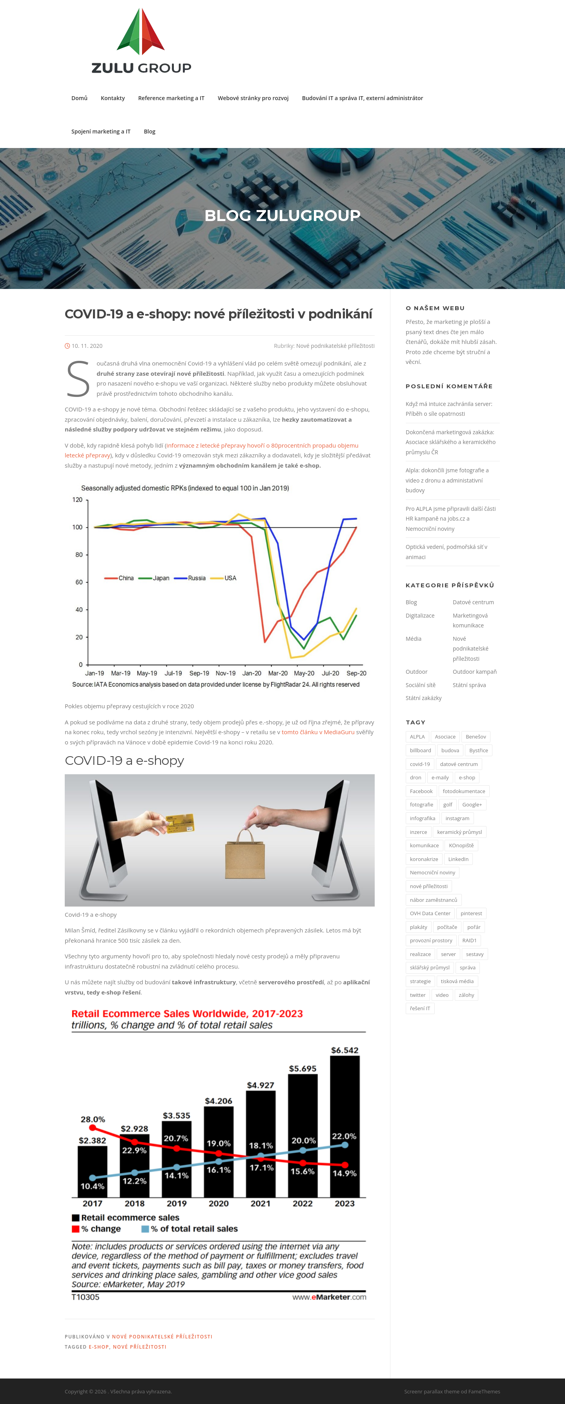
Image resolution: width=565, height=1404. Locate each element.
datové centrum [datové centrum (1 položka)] (459, 764)
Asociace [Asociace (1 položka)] (445, 736)
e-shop (99, 1347)
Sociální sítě (421, 685)
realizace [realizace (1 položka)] (420, 954)
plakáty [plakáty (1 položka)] (418, 927)
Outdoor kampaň (475, 671)
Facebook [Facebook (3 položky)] (421, 791)
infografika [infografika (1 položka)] (423, 818)
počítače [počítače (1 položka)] (447, 927)
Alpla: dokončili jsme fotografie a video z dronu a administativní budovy (447, 480)
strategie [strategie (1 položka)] (420, 981)
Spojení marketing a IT (101, 131)
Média (413, 638)
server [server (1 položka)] (448, 954)
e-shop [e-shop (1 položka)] (467, 777)
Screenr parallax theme (431, 1391)
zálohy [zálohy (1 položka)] (466, 994)
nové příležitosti (140, 1347)
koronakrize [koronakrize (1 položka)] (424, 859)
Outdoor (417, 671)
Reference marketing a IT (171, 98)
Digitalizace (420, 615)
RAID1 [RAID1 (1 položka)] (470, 940)
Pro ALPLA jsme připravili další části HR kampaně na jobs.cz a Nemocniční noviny (451, 518)
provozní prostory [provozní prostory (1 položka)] (431, 940)
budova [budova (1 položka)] (450, 750)
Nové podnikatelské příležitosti (335, 345)
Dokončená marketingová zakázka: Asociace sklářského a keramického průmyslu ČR (451, 442)
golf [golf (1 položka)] (447, 804)
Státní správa (469, 685)
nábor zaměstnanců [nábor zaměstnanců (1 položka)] (433, 899)
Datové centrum (473, 602)
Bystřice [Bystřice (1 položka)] (478, 750)
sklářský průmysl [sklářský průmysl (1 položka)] (430, 967)
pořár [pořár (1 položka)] (474, 927)
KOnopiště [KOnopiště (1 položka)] (461, 845)
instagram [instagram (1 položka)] (458, 818)
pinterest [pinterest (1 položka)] (471, 913)
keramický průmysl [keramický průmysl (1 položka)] (459, 831)
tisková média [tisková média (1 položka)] (457, 981)
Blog (149, 131)
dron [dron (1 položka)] (415, 777)
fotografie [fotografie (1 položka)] (421, 804)
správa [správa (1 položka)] (468, 967)
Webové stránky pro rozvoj (253, 98)
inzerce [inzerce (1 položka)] (418, 831)
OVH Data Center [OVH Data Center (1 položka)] (430, 913)
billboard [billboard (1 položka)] (420, 750)
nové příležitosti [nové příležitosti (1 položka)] (429, 886)
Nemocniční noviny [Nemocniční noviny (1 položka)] (432, 872)
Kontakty (113, 98)
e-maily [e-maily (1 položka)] (440, 777)
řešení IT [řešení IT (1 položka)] (420, 1008)
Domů (79, 98)
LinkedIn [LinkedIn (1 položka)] (458, 859)
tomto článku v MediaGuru (318, 732)
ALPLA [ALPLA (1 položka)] (417, 736)
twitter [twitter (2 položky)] (418, 994)
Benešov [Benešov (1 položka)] (476, 736)
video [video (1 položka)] (442, 994)
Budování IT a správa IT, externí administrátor (362, 98)
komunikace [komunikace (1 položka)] (424, 845)
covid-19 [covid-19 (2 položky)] (420, 764)
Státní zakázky (424, 698)
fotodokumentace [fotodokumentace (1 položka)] (464, 791)
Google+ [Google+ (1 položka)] (472, 804)
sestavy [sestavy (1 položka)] (475, 954)
